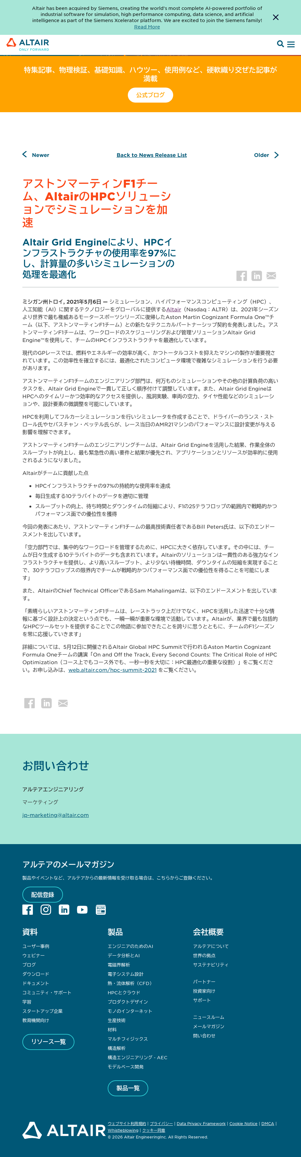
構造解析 (117, 1048)
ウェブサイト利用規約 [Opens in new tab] (127, 1123)
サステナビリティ (211, 964)
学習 (26, 1002)
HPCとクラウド (124, 992)
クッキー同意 (153, 1130)
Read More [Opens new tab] (147, 26)
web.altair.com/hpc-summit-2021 (112, 669)
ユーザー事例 (35, 946)
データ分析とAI (124, 955)
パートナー (204, 981)
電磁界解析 (119, 964)
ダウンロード (35, 974)
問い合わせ (205, 1035)
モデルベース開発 (125, 1066)
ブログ (29, 964)
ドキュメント (35, 983)
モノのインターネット (130, 1011)
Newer (40, 155)
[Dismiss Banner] (276, 17)
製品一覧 (128, 1087)
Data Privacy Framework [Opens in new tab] (201, 1123)
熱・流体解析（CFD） (131, 983)
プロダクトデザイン (128, 1002)
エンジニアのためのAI (130, 946)
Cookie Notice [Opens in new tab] (243, 1123)
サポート (202, 1000)
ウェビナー (33, 955)
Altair (173, 309)
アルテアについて (211, 946)
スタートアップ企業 (42, 1011)
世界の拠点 (204, 955)
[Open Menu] (290, 45)
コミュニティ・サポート (47, 992)
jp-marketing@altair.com (55, 814)
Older (261, 155)
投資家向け (204, 991)
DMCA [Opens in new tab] (267, 1123)
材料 (112, 1029)
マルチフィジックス (128, 1039)
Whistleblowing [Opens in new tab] (123, 1130)
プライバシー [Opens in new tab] (161, 1123)
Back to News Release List (152, 155)
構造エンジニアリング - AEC (137, 1057)
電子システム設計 (125, 974)
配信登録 (42, 894)
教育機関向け (35, 1020)
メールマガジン (208, 1026)
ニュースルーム (208, 1017)
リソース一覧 (48, 1041)
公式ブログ (150, 94)
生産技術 (117, 1020)
